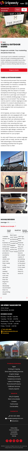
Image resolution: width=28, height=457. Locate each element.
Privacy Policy (14, 428)
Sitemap (14, 436)
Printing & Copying (14, 369)
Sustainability (14, 406)
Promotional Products (14, 384)
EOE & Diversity (14, 434)
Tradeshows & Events (14, 379)
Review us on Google (7, 226)
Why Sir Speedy (14, 396)
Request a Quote (18, 9)
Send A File (24, 9)
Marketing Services (14, 376)
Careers (14, 401)
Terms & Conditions (14, 430)
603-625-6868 (4, 10)
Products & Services (14, 363)
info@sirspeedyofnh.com (9, 331)
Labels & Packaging (14, 381)
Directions (5, 333)
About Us (14, 393)
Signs (4, 42)
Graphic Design (14, 374)
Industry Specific (14, 389)
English (22, 3)
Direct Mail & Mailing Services (14, 371)
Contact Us (14, 411)
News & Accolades (14, 399)
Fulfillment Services (14, 386)
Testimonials (14, 404)
